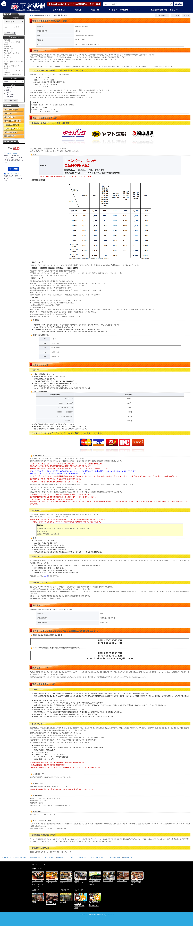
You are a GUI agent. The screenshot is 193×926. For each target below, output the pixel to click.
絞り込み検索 (10, 33)
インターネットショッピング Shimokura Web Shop (80, 905)
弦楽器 (6, 68)
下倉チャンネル (12, 153)
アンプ (6, 59)
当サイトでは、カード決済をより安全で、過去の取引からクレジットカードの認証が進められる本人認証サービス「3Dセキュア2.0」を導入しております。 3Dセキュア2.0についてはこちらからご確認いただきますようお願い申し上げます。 (83, 472)
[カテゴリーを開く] (3, 3)
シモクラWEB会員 (20, 857)
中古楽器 (7, 40)
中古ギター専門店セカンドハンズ (125, 9)
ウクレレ (7, 55)
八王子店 (95, 9)
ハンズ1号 (9, 94)
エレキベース (8, 51)
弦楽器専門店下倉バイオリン (164, 9)
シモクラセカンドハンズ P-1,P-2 (94, 883)
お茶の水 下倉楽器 (12, 174)
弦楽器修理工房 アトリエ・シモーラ (136, 883)
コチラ (45, 576)
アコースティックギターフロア (51, 882)
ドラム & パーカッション (12, 75)
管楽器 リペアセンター (79, 882)
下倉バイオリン (122, 881)
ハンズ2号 (9, 97)
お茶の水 (9, 87)
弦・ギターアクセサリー (12, 66)
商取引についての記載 (65, 857)
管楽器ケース (8, 46)
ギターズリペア (108, 881)
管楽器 (6, 44)
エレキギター (8, 49)
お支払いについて (82, 857)
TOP (31, 15)
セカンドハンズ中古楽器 (12, 42)
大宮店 (78, 9)
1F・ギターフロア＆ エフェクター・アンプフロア (37, 884)
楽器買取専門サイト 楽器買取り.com (94, 904)
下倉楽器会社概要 (114, 857)
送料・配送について (98, 857)
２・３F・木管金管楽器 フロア (66, 882)
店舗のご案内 (49, 857)
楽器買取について (36, 857)
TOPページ (7, 857)
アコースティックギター (12, 53)
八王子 (8, 92)
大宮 (7, 90)
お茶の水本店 (58, 9)
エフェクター (8, 57)
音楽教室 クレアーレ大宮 (51, 903)
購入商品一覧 (127, 857)
